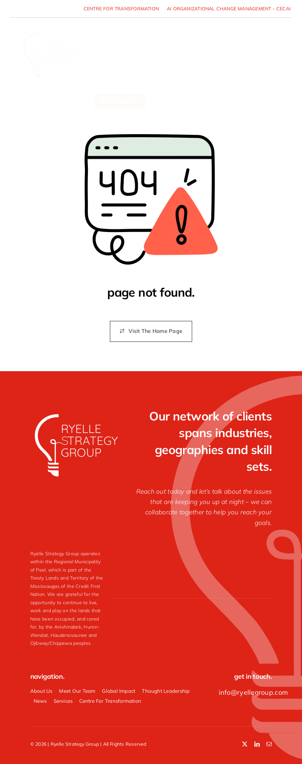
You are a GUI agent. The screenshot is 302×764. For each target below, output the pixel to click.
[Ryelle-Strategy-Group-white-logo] (75, 414)
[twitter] (244, 744)
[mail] (269, 744)
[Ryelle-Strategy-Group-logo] (52, 28)
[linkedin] (257, 744)
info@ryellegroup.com (253, 692)
